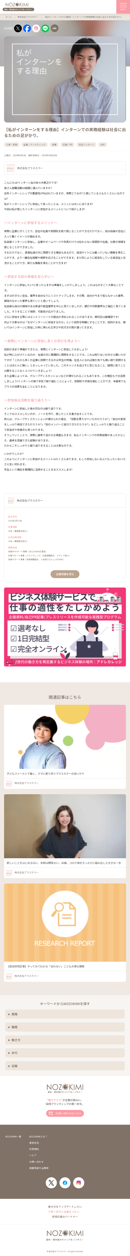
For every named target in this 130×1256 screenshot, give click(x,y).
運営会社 (34, 1143)
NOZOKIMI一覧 (13, 1136)
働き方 (15, 1040)
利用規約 (34, 1149)
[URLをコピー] (55, 28)
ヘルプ (32, 1155)
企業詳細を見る (65, 574)
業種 (14, 1014)
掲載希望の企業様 (39, 1168)
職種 (14, 1027)
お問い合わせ (36, 1162)
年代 (14, 1053)
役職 (14, 1066)
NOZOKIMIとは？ (38, 1136)
